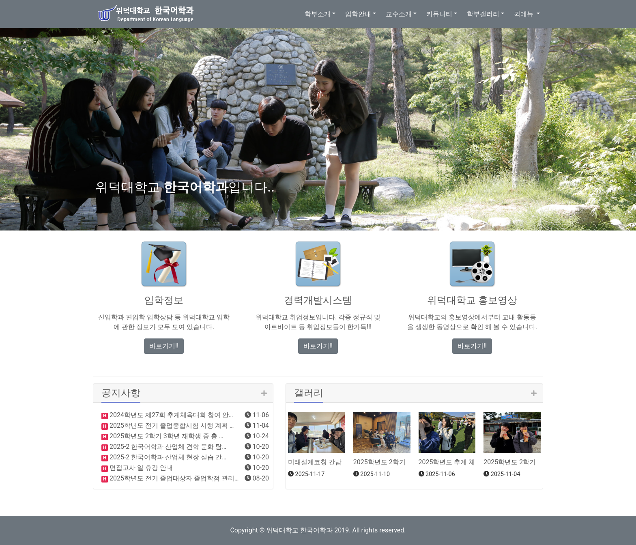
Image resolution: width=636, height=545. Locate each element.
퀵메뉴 (524, 14)
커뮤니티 (439, 14)
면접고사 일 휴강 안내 (140, 468)
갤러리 (308, 393)
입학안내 (358, 14)
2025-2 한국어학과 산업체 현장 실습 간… (167, 457)
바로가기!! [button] (163, 346)
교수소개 (399, 14)
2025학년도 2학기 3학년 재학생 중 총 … (165, 436)
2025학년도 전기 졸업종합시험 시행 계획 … (171, 425)
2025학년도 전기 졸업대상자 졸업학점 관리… (173, 478)
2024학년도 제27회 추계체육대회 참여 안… (170, 415)
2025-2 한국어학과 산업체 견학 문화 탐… (167, 446)
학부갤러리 (483, 14)
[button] (47, 124)
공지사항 (120, 393)
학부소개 (318, 14)
